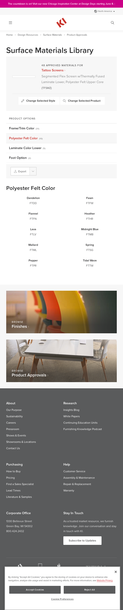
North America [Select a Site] (104, 11)
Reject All (88, 589)
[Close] (116, 572)
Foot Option (20, 157)
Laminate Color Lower (27, 148)
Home (9, 35)
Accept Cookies (37, 589)
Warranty (68, 490)
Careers (11, 423)
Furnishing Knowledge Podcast (82, 429)
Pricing (10, 478)
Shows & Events (16, 435)
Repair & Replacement (77, 484)
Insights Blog (71, 410)
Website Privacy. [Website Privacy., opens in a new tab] (105, 580)
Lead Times (13, 490)
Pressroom (12, 429)
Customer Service (74, 471)
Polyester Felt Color (26, 138)
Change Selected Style (38, 101)
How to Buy (13, 471)
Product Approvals (77, 35)
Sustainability (14, 416)
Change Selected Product (81, 101)
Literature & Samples (19, 497)
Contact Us (13, 448)
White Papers (71, 416)
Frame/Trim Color (24, 128)
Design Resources (28, 35)
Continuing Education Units (80, 423)
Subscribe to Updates (82, 540)
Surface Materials (52, 35)
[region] (62, 588)
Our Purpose (14, 410)
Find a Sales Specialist (20, 484)
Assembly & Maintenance (79, 478)
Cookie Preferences (62, 599)
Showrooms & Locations (21, 442)
